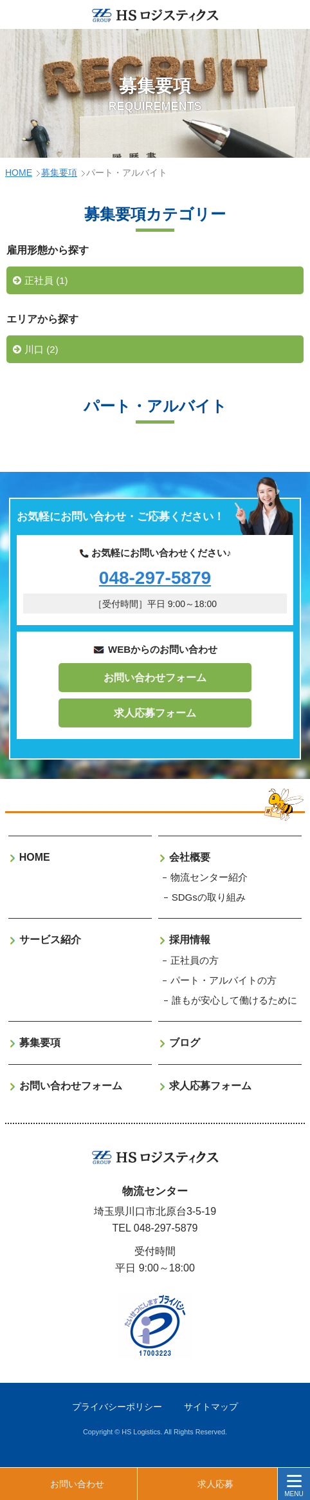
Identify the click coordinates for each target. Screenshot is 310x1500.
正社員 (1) (46, 280)
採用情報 (189, 939)
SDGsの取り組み (209, 897)
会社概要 (189, 857)
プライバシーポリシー (117, 1407)
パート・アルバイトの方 (223, 980)
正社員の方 (194, 960)
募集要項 (59, 172)
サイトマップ (211, 1407)
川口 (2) (41, 349)
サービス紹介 (50, 939)
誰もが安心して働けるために (234, 1000)
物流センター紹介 (209, 877)
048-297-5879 (155, 578)
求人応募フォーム (155, 713)
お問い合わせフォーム (155, 677)
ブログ (184, 1042)
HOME (18, 172)
